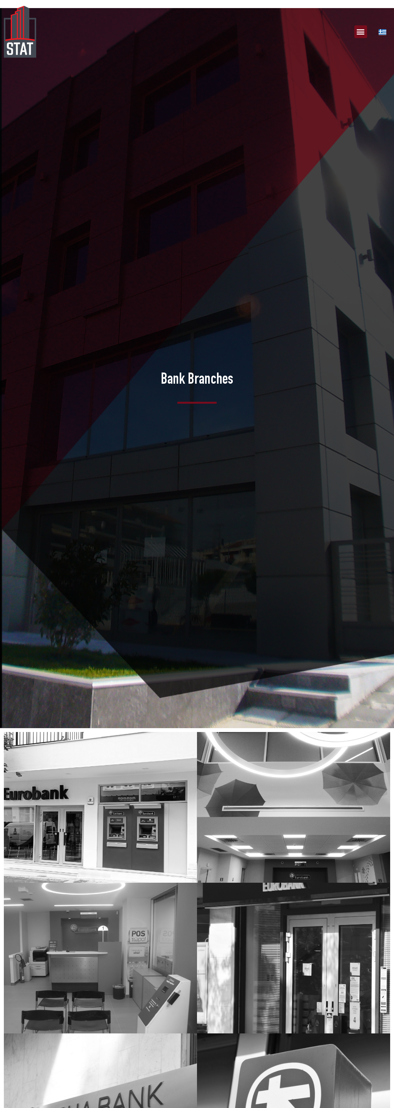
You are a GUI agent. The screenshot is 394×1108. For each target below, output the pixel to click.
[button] (360, 31)
